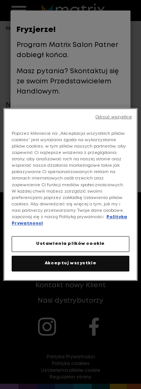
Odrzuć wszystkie (114, 117)
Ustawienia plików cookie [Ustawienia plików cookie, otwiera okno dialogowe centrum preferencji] (70, 244)
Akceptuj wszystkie (70, 263)
